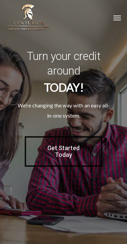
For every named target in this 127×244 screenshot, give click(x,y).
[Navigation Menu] (117, 17)
